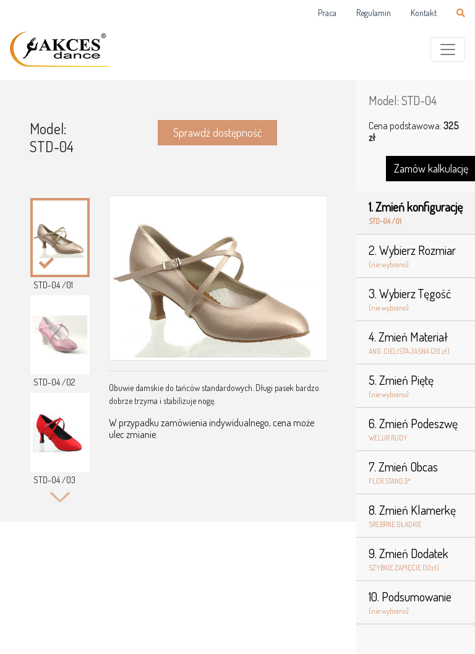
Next (59, 497)
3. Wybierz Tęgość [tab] (416, 299)
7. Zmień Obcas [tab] (416, 472)
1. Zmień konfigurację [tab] (416, 213)
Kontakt (424, 12)
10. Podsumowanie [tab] (416, 602)
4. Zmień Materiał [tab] (416, 343)
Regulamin (373, 12)
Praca (327, 12)
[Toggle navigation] (447, 49)
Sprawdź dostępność (217, 132)
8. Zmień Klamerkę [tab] (416, 516)
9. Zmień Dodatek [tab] (416, 559)
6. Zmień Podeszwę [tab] (416, 429)
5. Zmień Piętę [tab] (416, 386)
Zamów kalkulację (431, 168)
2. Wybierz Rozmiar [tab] (416, 256)
